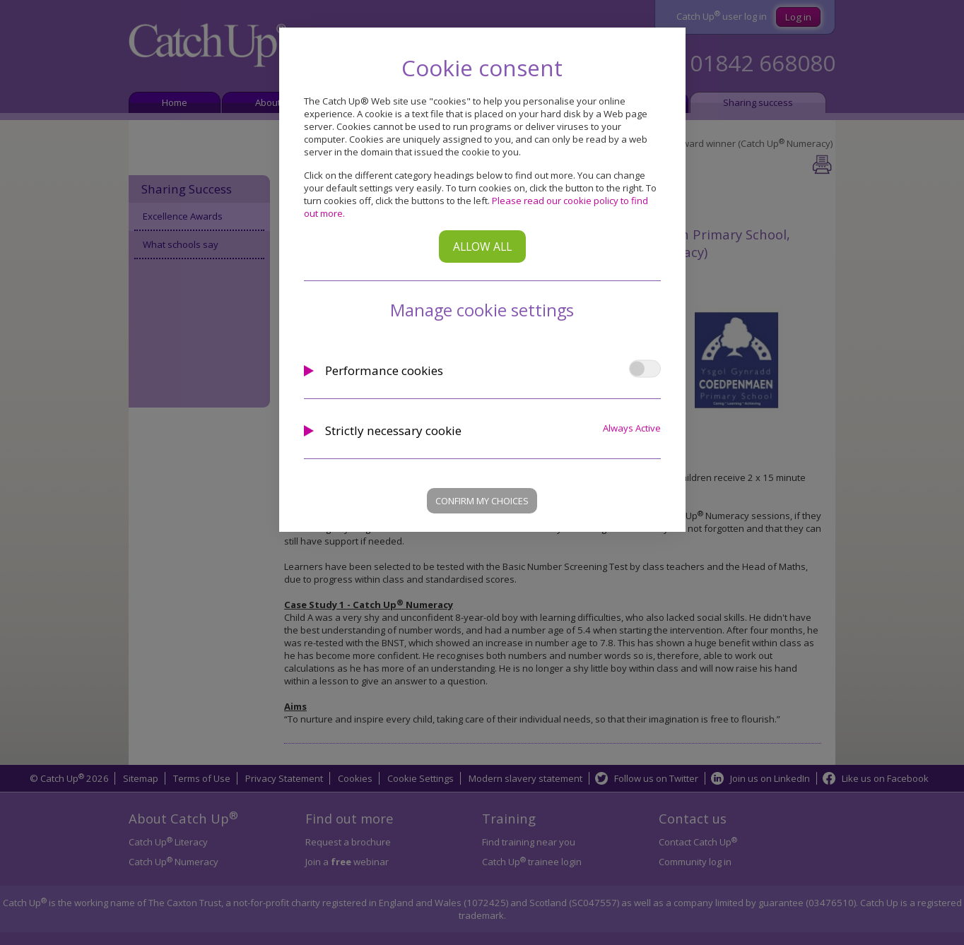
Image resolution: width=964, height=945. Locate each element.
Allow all (482, 246)
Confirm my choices (482, 500)
